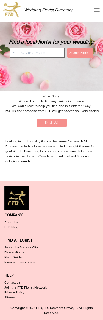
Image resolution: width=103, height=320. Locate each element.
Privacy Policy (14, 292)
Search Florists (80, 53)
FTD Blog (11, 227)
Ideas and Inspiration (19, 262)
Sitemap (10, 297)
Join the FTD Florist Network (25, 287)
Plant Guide (13, 257)
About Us (11, 222)
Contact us (12, 283)
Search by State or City (21, 247)
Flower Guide (14, 252)
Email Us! (51, 123)
